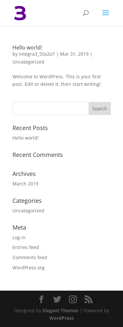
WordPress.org (28, 267)
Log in (19, 237)
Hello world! (27, 47)
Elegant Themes (60, 310)
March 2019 (25, 184)
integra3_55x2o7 (37, 54)
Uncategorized (28, 62)
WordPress (61, 318)
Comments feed (29, 257)
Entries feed (25, 247)
